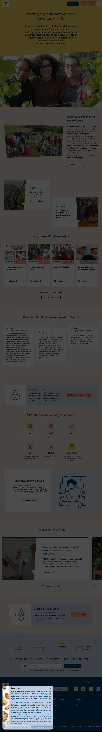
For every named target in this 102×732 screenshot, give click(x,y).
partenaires (20, 691)
